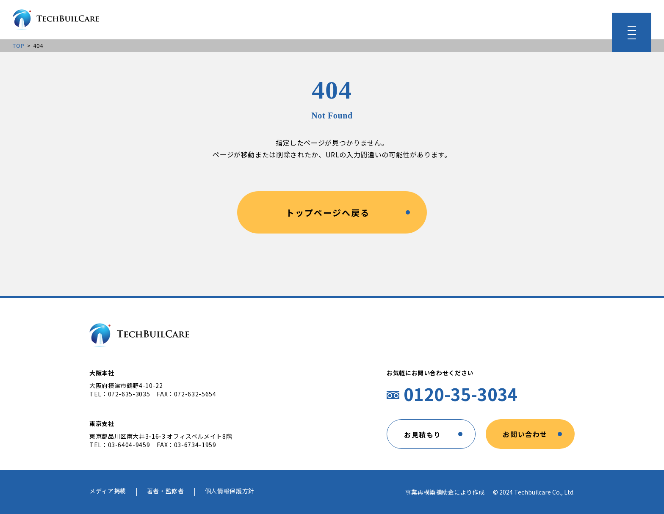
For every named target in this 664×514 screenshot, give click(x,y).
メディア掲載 (107, 491)
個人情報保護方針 (230, 491)
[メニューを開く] (631, 32)
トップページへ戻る (328, 212)
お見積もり (422, 434)
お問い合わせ (525, 434)
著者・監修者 (165, 491)
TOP (19, 45)
